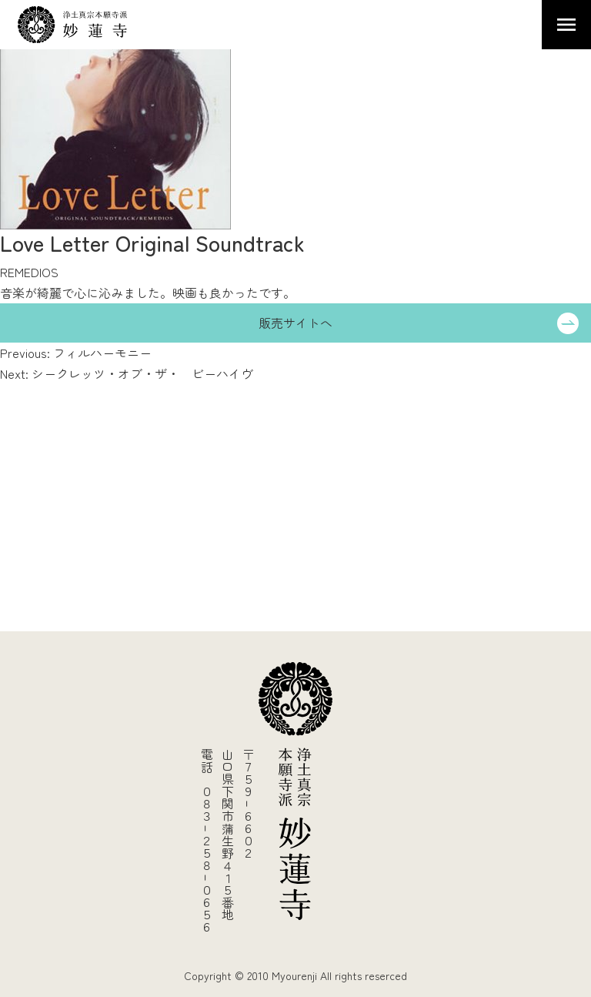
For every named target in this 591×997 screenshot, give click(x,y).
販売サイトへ (295, 322)
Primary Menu (566, 24)
